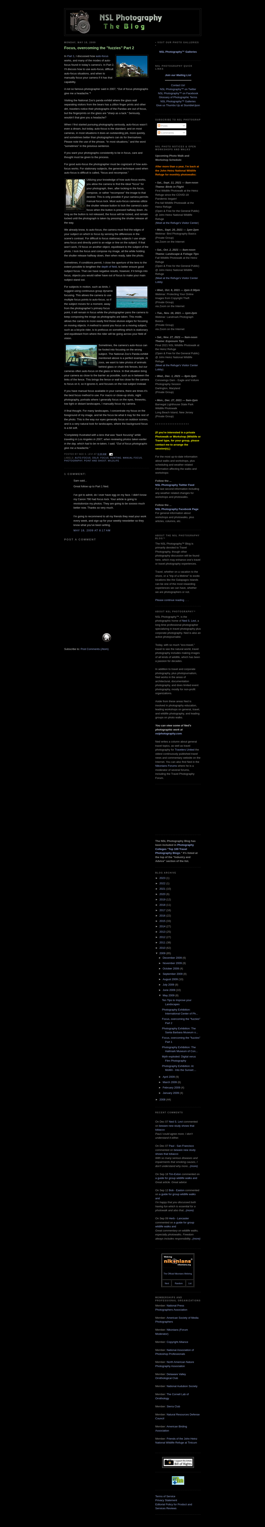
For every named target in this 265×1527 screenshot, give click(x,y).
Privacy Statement (166, 1500)
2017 (162, 910)
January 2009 (171, 1092)
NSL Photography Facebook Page (177, 509)
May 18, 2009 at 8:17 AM (92, 530)
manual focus (132, 458)
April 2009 (169, 1076)
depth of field (109, 266)
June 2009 (169, 990)
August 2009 (171, 979)
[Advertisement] (176, 809)
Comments (166, 132)
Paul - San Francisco (181, 1145)
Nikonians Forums (166, 765)
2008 (162, 1099)
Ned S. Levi (189, 620)
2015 (162, 921)
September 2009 (173, 973)
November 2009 (173, 963)
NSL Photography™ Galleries (178, 51)
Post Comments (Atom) (95, 649)
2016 (162, 915)
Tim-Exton (175, 1174)
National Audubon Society (182, 1386)
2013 (162, 931)
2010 (162, 947)
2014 (162, 926)
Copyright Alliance (177, 1341)
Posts (163, 125)
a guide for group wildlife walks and (176, 1178)
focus (104, 458)
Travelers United (184, 749)
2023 (162, 878)
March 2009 (170, 1082)
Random (179, 1283)
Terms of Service (165, 1496)
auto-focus (102, 56)
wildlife (113, 461)
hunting (115, 458)
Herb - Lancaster (179, 1218)
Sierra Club (173, 1406)
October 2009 (171, 968)
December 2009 (173, 957)
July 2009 (169, 984)
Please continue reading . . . (172, 600)
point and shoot (95, 461)
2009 (162, 953)
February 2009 (172, 1087)
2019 (162, 899)
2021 (162, 888)
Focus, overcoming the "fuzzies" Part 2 (99, 48)
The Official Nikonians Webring (178, 1274)
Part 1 (70, 56)
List (190, 1283)
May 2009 (169, 995)
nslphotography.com (168, 733)
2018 (162, 904)
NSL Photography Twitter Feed (174, 484)
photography (73, 461)
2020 (162, 894)
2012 (162, 937)
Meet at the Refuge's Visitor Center (177, 222)
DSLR (95, 458)
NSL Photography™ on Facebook (178, 93)
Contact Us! (178, 85)
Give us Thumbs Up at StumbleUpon (178, 105)
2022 (162, 883)
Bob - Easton (176, 1190)
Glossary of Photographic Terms (178, 97)
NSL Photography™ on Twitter (178, 89)
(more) (194, 1166)
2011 (162, 942)
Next (167, 1283)
